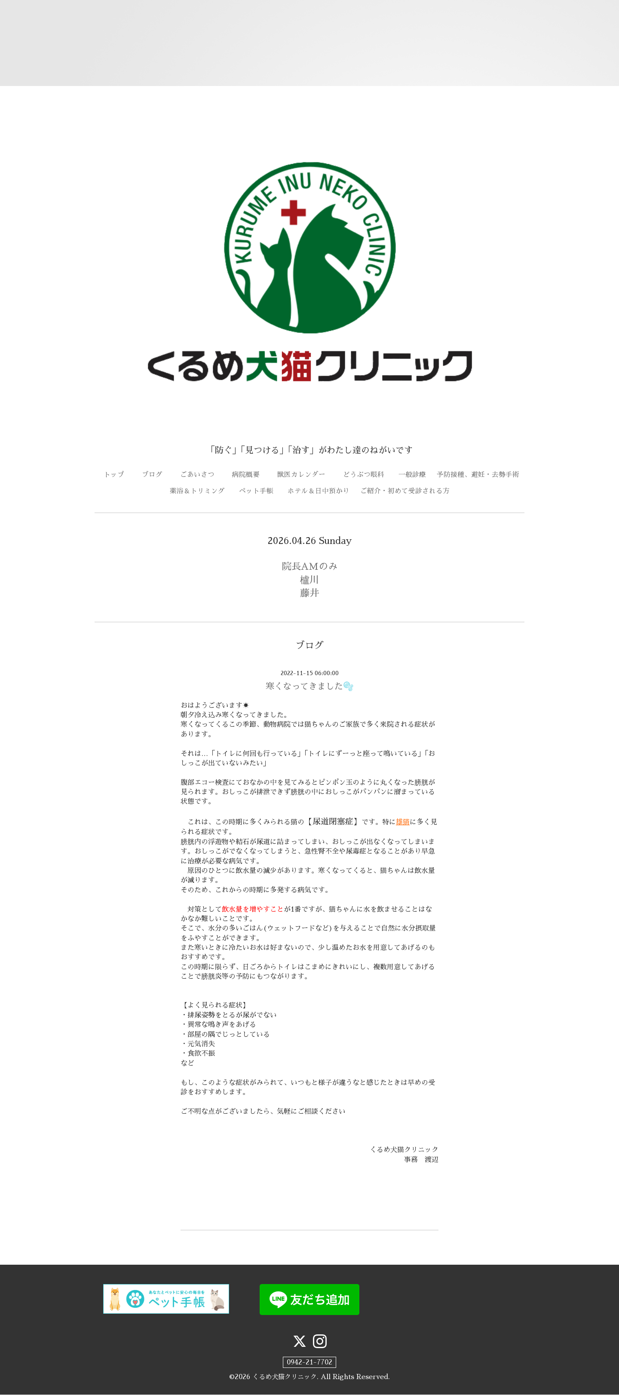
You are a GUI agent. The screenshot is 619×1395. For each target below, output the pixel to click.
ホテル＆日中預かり (318, 491)
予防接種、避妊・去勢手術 (478, 475)
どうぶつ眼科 (367, 475)
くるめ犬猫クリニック (284, 1377)
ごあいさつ (200, 475)
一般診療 (412, 475)
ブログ (155, 475)
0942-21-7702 (309, 1362)
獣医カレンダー (304, 475)
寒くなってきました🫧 (310, 686)
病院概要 (249, 475)
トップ (117, 475)
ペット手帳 (259, 491)
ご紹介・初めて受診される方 (405, 491)
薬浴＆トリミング (197, 491)
